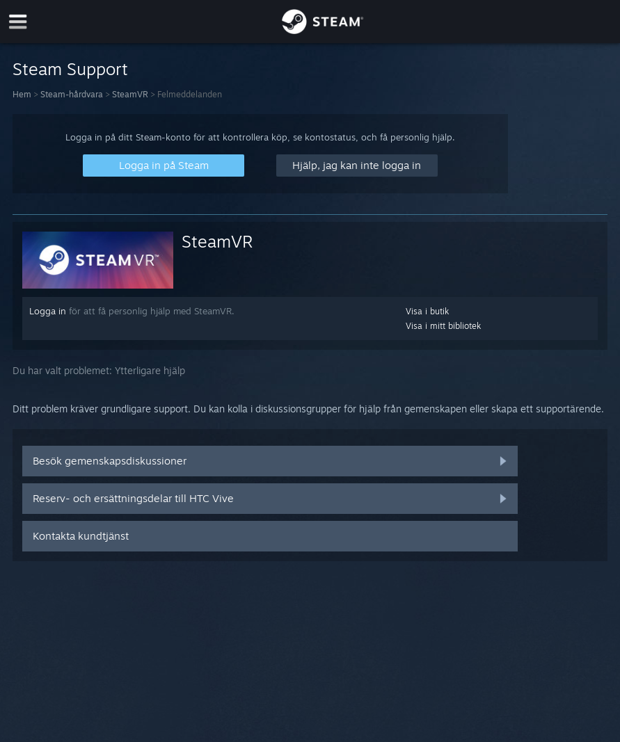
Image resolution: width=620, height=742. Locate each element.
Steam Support (70, 68)
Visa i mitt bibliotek (443, 326)
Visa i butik (427, 311)
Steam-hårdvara (71, 94)
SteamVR (130, 94)
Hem (22, 94)
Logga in (47, 310)
